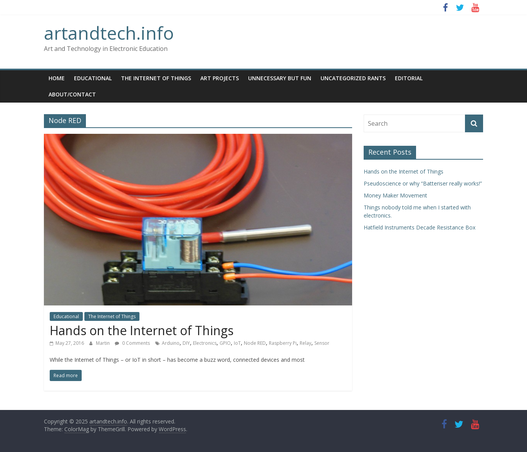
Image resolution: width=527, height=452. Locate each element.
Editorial (409, 78)
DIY (186, 343)
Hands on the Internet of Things (141, 330)
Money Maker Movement (395, 195)
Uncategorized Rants (353, 78)
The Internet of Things (156, 78)
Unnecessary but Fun (279, 78)
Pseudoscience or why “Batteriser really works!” (423, 183)
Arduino (171, 343)
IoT (237, 343)
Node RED (255, 343)
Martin (103, 343)
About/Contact (72, 94)
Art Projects (219, 78)
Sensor (321, 343)
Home (57, 78)
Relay (305, 343)
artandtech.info (109, 33)
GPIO (225, 343)
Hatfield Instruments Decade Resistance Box (419, 227)
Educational (93, 78)
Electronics (205, 343)
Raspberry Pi (283, 343)
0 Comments (132, 343)
